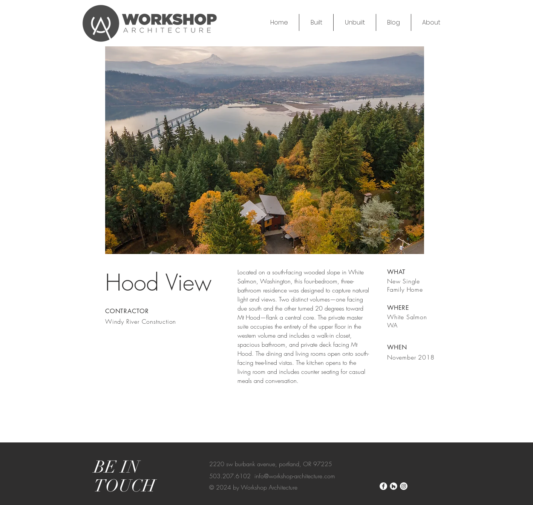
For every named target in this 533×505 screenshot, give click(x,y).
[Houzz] (393, 486)
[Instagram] (403, 486)
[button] (264, 150)
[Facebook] (383, 486)
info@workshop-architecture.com (294, 476)
